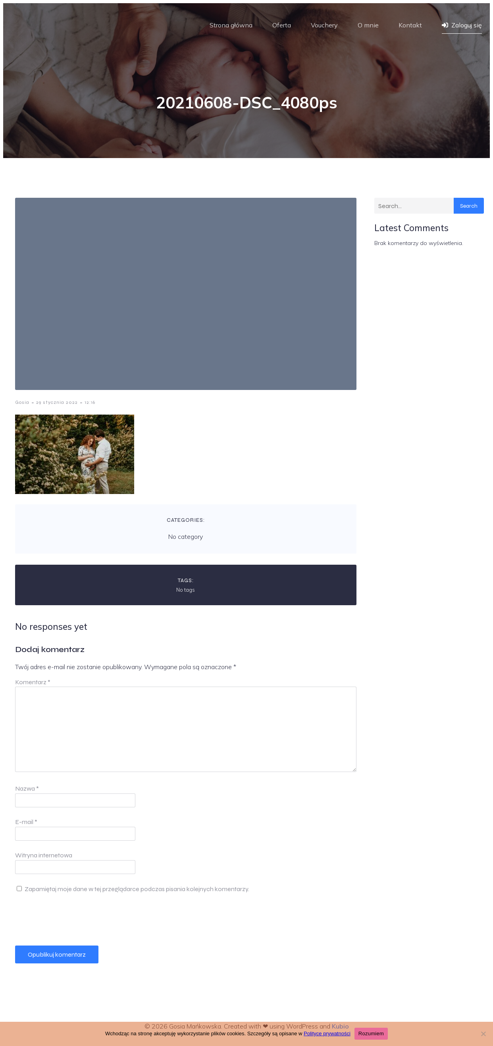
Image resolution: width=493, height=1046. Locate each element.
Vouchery (324, 25)
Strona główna (231, 25)
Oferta (281, 25)
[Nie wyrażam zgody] (483, 1034)
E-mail (26, 822)
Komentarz (32, 682)
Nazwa (27, 788)
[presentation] (75, 919)
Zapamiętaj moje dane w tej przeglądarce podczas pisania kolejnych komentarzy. (137, 889)
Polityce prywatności (327, 1033)
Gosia (22, 402)
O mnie (368, 25)
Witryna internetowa (43, 855)
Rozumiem (371, 1033)
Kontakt (410, 25)
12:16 (90, 402)
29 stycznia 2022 (57, 402)
